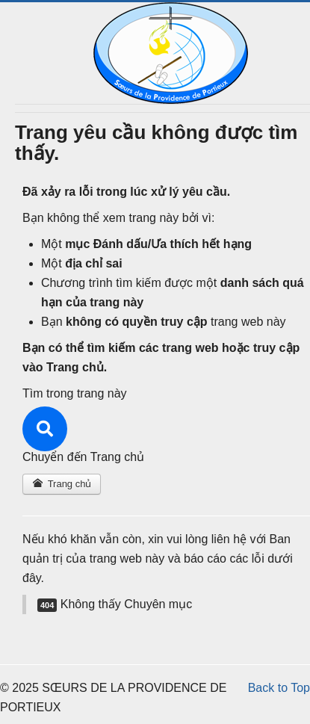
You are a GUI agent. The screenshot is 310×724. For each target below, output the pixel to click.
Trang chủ (61, 483)
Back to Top (279, 687)
